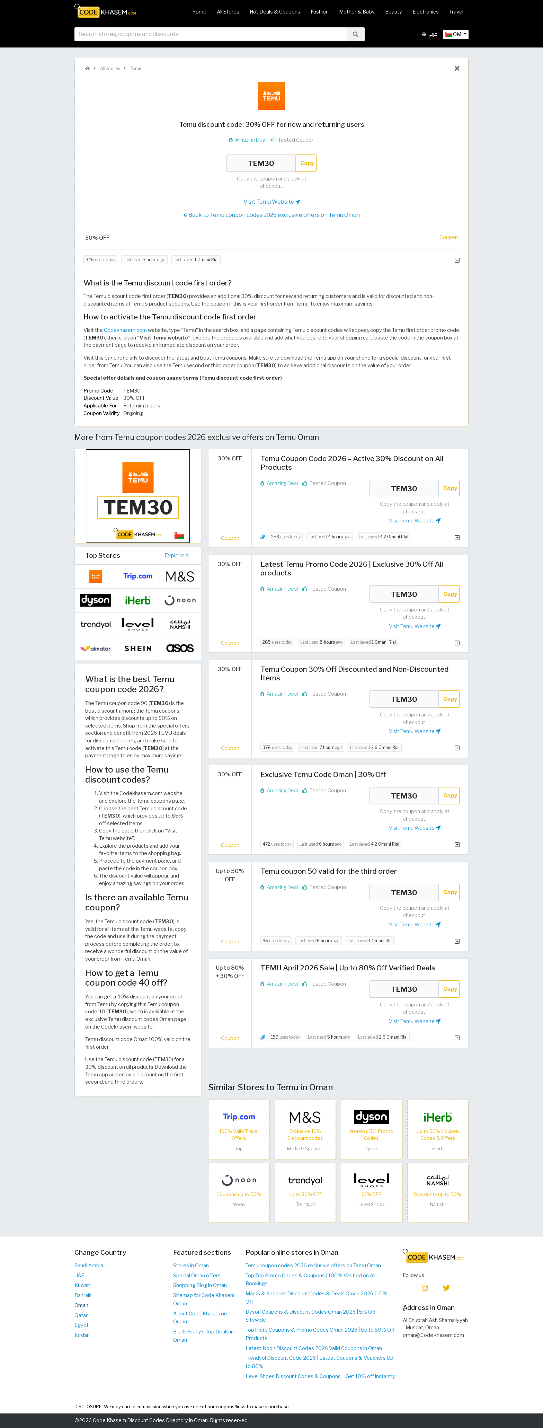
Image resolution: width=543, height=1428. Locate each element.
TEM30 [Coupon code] (261, 163)
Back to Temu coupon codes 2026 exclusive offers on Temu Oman (272, 215)
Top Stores (102, 555)
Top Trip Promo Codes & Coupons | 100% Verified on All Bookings (310, 1279)
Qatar (81, 1315)
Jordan (82, 1335)
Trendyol (305, 1204)
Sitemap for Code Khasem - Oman (205, 1299)
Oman (81, 1305)
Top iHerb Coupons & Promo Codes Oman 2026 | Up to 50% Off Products (320, 1334)
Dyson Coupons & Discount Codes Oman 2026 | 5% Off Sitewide (311, 1316)
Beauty (393, 12)
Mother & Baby (357, 12)
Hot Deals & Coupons (275, 12)
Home (199, 12)
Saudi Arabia (88, 1265)
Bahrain (83, 1295)
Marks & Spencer (305, 1148)
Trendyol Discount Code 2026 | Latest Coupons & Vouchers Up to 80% (319, 1362)
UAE (79, 1275)
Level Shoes (371, 1204)
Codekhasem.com (125, 330)
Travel (456, 12)
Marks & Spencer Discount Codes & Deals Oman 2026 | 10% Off (317, 1297)
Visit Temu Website (271, 202)
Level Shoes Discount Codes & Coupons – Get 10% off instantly (320, 1376)
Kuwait (82, 1285)
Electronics (425, 12)
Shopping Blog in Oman (200, 1285)
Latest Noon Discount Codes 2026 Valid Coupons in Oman (314, 1348)
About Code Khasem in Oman (200, 1318)
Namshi (438, 1204)
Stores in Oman (191, 1265)
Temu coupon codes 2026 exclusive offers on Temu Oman (313, 1265)
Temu (135, 68)
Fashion (320, 12)
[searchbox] (210, 34)
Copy (307, 163)
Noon (239, 1204)
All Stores (228, 12)
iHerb (438, 1148)
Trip (239, 1148)
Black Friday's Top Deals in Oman (203, 1336)
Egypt (81, 1325)
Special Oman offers (197, 1275)
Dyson (372, 1148)
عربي (429, 34)
